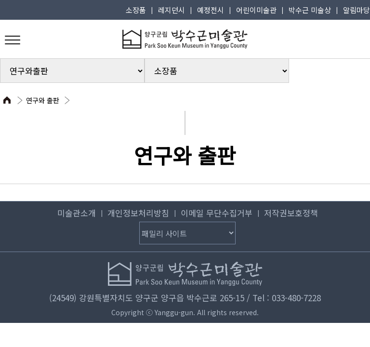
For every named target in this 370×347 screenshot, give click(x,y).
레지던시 (171, 10)
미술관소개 (76, 213)
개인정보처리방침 (138, 213)
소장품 (136, 10)
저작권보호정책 (291, 213)
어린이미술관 (256, 10)
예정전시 (210, 10)
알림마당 (356, 10)
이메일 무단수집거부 (216, 213)
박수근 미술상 (310, 10)
